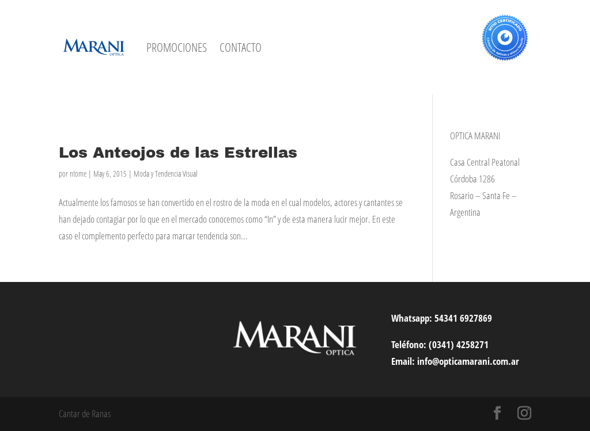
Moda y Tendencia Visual (166, 173)
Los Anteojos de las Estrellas (178, 152)
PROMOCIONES (176, 47)
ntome (78, 173)
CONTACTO (241, 47)
